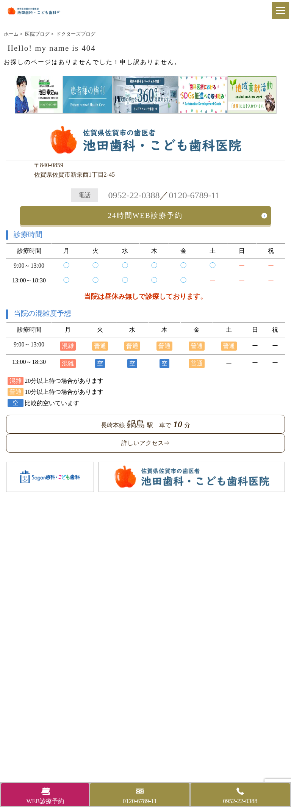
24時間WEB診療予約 (145, 215)
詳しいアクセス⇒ (145, 443)
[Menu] (280, 10)
